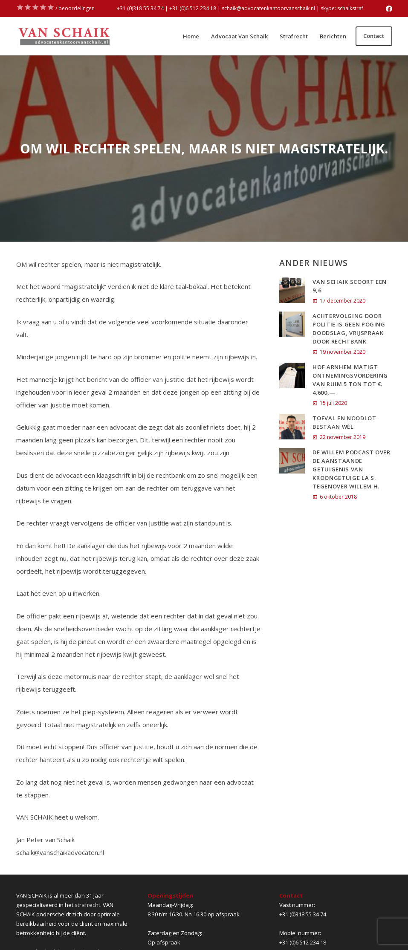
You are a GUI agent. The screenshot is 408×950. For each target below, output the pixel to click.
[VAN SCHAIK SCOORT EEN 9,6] (292, 290)
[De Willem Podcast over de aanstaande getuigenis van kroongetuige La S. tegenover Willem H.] (292, 461)
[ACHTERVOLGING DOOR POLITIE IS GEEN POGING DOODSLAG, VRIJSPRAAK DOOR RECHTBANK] (292, 324)
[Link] (64, 36)
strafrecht (87, 905)
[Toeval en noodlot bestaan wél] (292, 426)
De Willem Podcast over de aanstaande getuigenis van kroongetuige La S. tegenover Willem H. (351, 469)
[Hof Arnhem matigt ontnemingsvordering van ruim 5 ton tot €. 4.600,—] (292, 375)
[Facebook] (389, 9)
